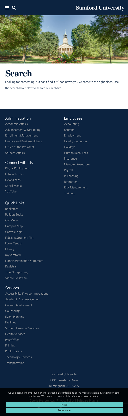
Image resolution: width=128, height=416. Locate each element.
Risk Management (76, 187)
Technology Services (18, 357)
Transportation (14, 363)
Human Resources (76, 153)
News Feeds (12, 180)
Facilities (10, 322)
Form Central (13, 243)
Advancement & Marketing (22, 130)
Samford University (64, 374)
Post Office (12, 340)
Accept (64, 404)
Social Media (13, 186)
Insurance (70, 158)
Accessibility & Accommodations (26, 293)
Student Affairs (15, 153)
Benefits (69, 130)
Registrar (11, 266)
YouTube (10, 191)
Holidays (69, 147)
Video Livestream (16, 278)
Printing (10, 345)
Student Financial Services (22, 328)
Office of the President (19, 147)
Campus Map (14, 226)
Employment (72, 135)
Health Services (15, 334)
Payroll (68, 170)
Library (9, 249)
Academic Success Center (22, 299)
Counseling (12, 311)
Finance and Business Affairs (23, 141)
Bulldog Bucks (14, 214)
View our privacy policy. (85, 396)
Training (69, 193)
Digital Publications (17, 168)
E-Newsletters (14, 174)
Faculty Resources (75, 141)
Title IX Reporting (16, 272)
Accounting (71, 124)
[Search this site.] (14, 7)
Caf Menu (11, 220)
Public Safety (13, 351)
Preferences (64, 410)
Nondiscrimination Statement (24, 261)
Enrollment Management (21, 135)
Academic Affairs (16, 124)
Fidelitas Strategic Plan (19, 238)
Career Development (18, 305)
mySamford (13, 255)
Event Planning (14, 317)
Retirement (71, 182)
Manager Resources (77, 164)
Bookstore (11, 209)
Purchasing (71, 176)
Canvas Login (13, 232)
